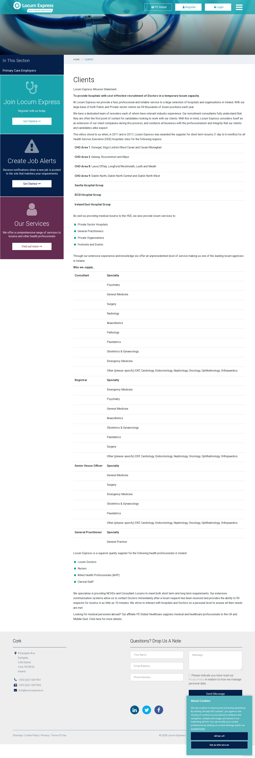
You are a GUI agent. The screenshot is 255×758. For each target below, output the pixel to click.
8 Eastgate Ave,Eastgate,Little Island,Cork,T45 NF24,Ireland (27, 662)
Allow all (219, 736)
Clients (89, 59)
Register (188, 7)
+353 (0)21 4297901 (27, 679)
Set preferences (219, 745)
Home (76, 59)
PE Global (158, 7)
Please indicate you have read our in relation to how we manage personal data (215, 679)
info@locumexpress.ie (28, 690)
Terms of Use (59, 735)
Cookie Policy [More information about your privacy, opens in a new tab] (198, 728)
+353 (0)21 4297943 (27, 685)
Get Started (32, 121)
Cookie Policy (32, 735)
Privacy (45, 735)
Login (218, 7)
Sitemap (18, 735)
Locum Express (42, 7)
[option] (127, 27)
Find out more (32, 246)
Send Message (215, 694)
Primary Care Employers (19, 70)
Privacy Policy (196, 679)
